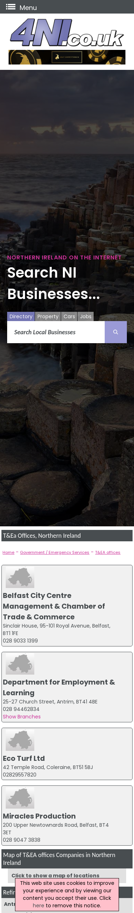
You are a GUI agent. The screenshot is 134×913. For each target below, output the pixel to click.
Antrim (13, 904)
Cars (69, 316)
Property (48, 316)
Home (8, 552)
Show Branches (22, 716)
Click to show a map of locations (55, 875)
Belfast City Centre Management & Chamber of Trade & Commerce (54, 606)
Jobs (85, 316)
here (38, 905)
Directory (21, 316)
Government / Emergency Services (54, 552)
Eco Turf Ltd (24, 758)
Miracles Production (39, 816)
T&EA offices (107, 552)
